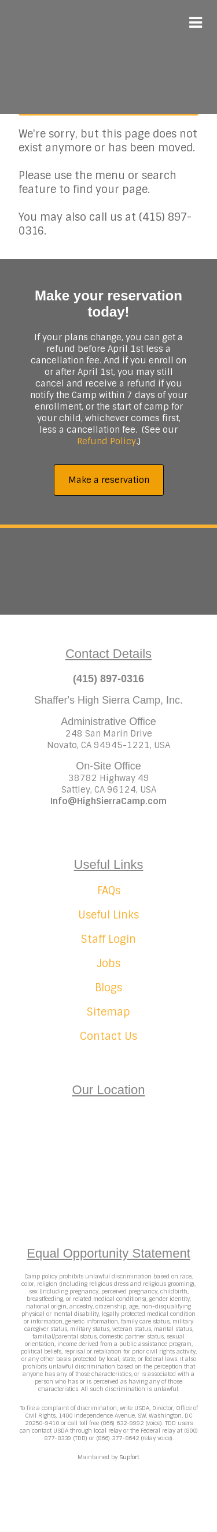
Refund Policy (106, 441)
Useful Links (108, 915)
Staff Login (108, 939)
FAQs (108, 891)
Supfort (129, 1457)
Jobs (108, 963)
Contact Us (108, 1036)
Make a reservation (108, 480)
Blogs (108, 988)
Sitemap (108, 1012)
